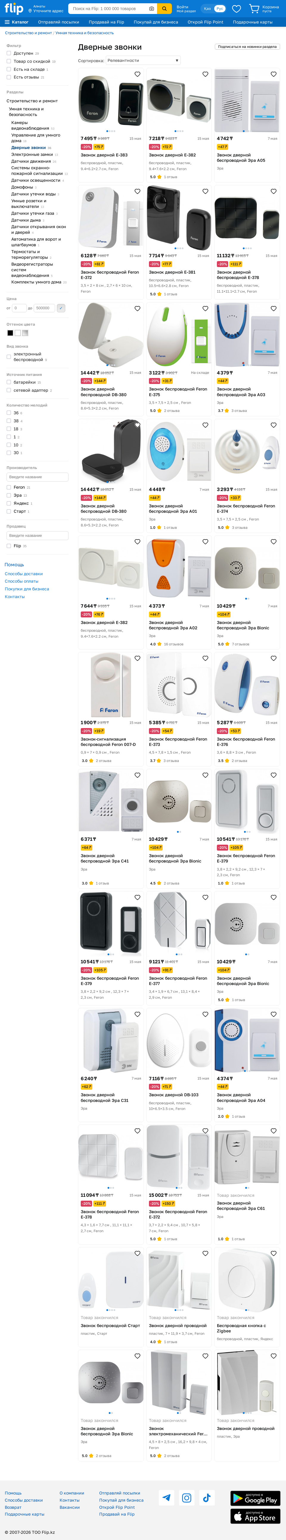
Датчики (33, 161)
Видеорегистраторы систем (32, 269)
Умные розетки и (28, 203)
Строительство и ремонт (28, 32)
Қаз (207, 8)
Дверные (31, 147)
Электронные (34, 154)
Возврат (13, 1507)
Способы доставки (24, 573)
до (41, 308)
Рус (220, 8)
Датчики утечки (35, 193)
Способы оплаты (21, 581)
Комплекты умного (39, 281)
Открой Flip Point (205, 21)
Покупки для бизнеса (27, 588)
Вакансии (70, 1507)
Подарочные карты (253, 21)
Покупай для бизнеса (156, 21)
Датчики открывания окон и (38, 229)
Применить (61, 308)
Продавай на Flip (106, 21)
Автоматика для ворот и (36, 241)
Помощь (13, 1492)
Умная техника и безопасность (84, 32)
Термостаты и (31, 254)
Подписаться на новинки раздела (247, 46)
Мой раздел (186, 11)
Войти (182, 7)
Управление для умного (35, 137)
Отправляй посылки (58, 21)
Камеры (33, 125)
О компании (72, 1492)
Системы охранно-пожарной (39, 170)
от (17, 308)
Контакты (15, 596)
